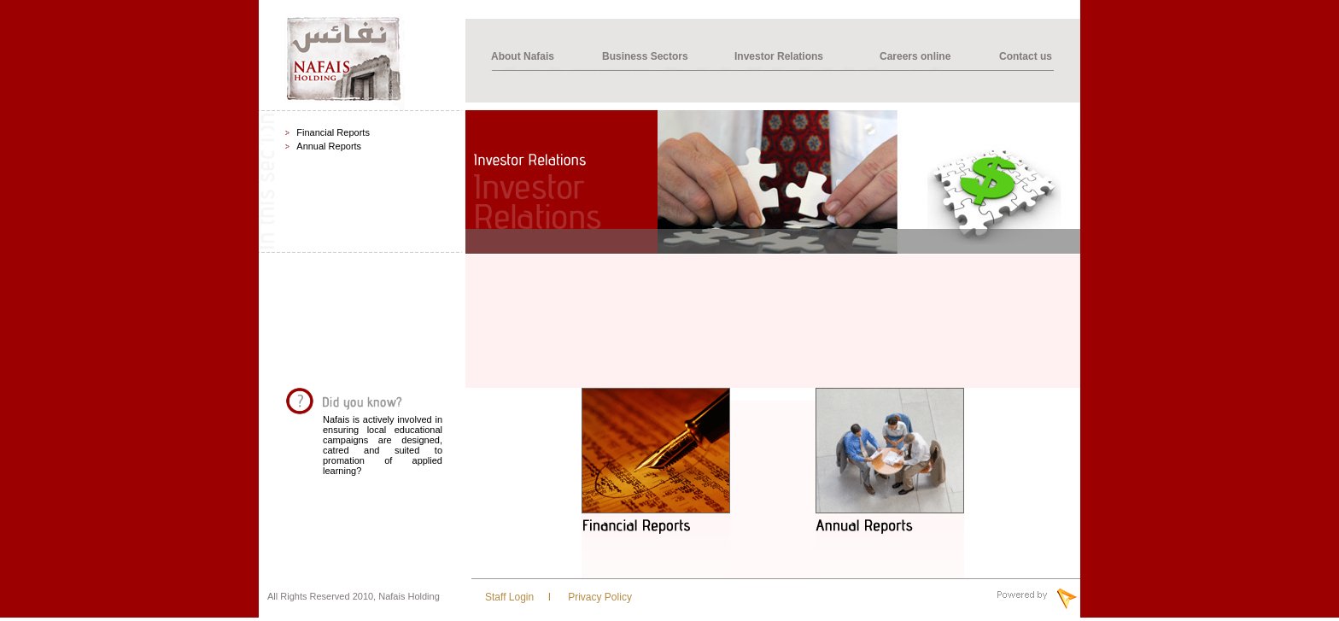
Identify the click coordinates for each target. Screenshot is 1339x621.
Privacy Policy (598, 597)
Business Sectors (645, 56)
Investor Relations (778, 56)
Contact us (1025, 56)
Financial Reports (333, 132)
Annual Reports (328, 146)
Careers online (915, 56)
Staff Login (509, 597)
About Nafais (522, 56)
